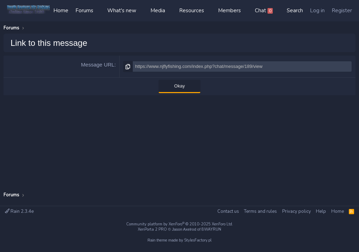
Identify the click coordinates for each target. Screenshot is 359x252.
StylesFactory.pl (197, 240)
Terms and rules (260, 211)
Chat (264, 10)
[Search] (294, 10)
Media (157, 10)
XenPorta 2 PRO (152, 229)
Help (321, 211)
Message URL (97, 65)
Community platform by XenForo (179, 224)
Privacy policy (296, 211)
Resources (191, 10)
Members (229, 10)
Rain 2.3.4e (19, 211)
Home (60, 10)
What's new (121, 10)
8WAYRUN (211, 229)
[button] (100, 10)
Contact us (228, 211)
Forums (84, 10)
